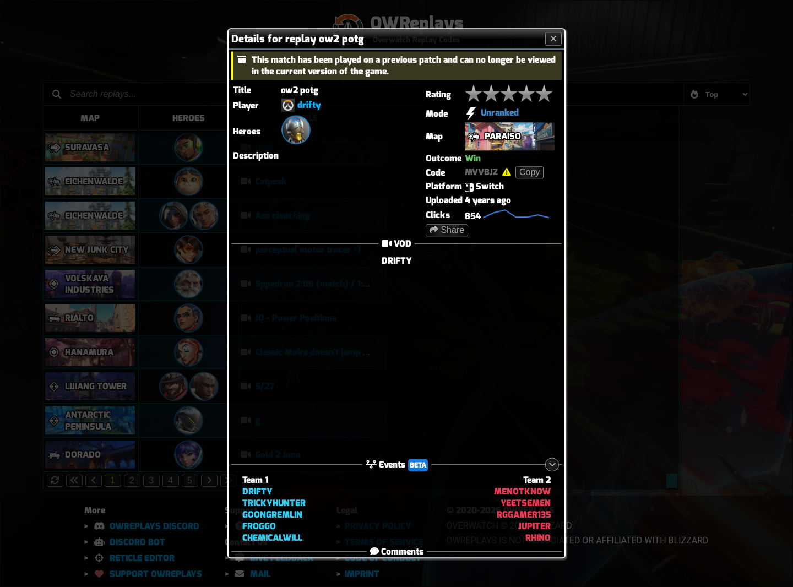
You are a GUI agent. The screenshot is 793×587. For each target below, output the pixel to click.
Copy (529, 172)
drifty (309, 105)
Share (447, 230)
